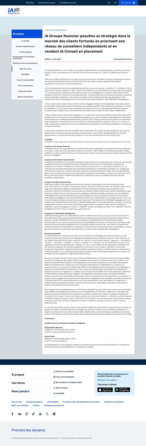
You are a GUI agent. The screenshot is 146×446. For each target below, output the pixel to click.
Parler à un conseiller (63, 371)
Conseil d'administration (25, 46)
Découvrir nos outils (107, 380)
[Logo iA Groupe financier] (14, 11)
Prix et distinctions (25, 86)
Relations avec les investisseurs (25, 63)
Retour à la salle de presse (56, 30)
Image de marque (25, 91)
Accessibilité (52, 402)
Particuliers (30, 3)
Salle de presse (25, 69)
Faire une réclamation (63, 377)
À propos (18, 33)
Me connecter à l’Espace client (67, 382)
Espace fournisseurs (25, 97)
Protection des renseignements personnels (81, 402)
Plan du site (17, 402)
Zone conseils (60, 388)
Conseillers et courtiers (67, 3)
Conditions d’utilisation (114, 402)
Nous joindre (20, 391)
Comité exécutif (25, 52)
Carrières (18, 382)
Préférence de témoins (54, 405)
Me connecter (128, 2)
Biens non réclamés (20, 405)
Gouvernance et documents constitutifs (23, 57)
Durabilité (25, 74)
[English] (115, 2)
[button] (109, 2)
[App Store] (105, 390)
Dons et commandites (25, 80)
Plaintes (36, 405)
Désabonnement (33, 402)
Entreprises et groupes (46, 3)
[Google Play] (122, 390)
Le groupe (25, 41)
